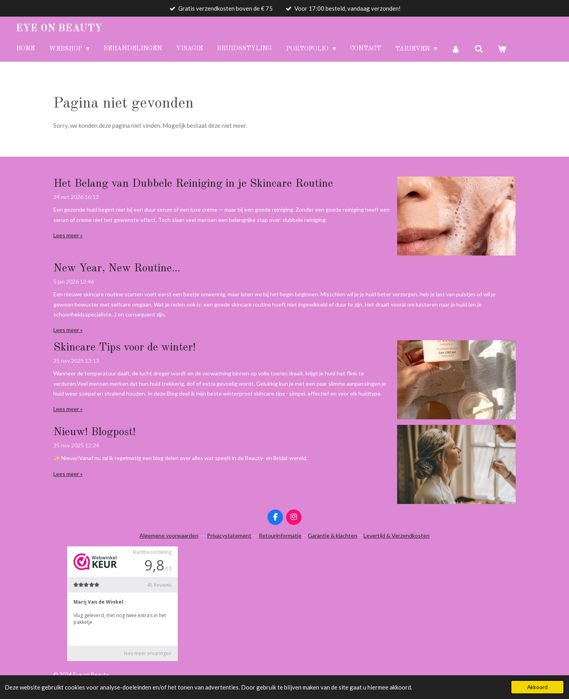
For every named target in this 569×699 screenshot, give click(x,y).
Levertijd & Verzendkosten (397, 535)
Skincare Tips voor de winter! (124, 347)
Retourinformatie (280, 535)
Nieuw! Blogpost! (94, 432)
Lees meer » (68, 235)
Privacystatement (229, 535)
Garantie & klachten (332, 535)
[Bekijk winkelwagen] (501, 49)
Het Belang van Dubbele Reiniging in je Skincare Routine (193, 183)
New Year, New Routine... (116, 268)
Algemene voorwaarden (168, 535)
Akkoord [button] (537, 687)
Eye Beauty (59, 28)
